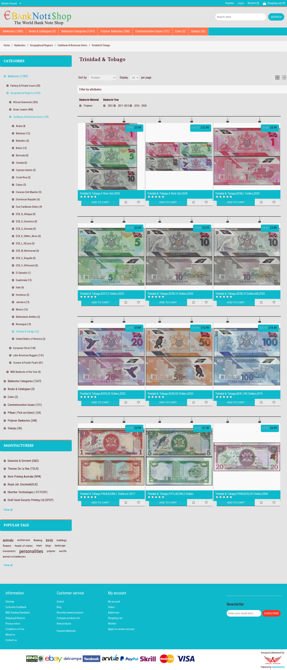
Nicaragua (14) (23, 324)
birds (49, 540)
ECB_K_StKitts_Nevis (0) (28, 236)
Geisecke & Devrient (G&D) (23, 461)
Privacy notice (12, 623)
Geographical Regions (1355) (25, 93)
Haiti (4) (20, 287)
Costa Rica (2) (23, 177)
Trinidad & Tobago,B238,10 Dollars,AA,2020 (240, 293)
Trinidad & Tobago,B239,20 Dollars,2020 (102, 393)
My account (114, 601)
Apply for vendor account (121, 629)
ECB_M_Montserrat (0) (27, 250)
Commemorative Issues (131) (152, 31)
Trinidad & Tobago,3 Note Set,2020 (100, 193)
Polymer (88, 105)
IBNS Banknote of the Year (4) (25, 371)
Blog (59, 607)
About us (10, 634)
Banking (38, 540)
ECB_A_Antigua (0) (26, 214)
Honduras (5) (22, 294)
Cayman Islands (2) (26, 170)
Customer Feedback (15, 607)
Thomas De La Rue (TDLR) (23, 468)
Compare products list (68, 618)
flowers (7, 545)
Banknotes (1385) (13, 31)
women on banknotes (14, 556)
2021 (110, 105)
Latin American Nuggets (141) (28, 355)
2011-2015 (123, 105)
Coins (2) (180, 31)
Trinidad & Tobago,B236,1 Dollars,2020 (237, 193)
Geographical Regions (41, 45)
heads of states (24, 545)
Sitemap (9, 601)
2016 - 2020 (140, 105)
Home (7, 45)
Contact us (11, 640)
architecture (23, 540)
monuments (9, 551)
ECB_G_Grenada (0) (26, 228)
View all (8, 509)
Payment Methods (66, 630)
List (284, 78)
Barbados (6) (22, 140)
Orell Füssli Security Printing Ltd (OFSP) (30, 500)
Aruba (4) (20, 126)
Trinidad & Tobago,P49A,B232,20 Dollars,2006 (241, 494)
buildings (62, 540)
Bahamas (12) (23, 133)
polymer (51, 551)
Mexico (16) (22, 309)
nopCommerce (278, 667)
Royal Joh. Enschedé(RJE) (23, 484)
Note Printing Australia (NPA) (24, 476)
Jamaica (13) (22, 302)
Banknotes (19, 45)
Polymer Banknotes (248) (115, 31)
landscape (60, 545)
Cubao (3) (21, 184)
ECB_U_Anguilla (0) (26, 258)
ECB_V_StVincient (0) (27, 265)
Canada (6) (21, 162)
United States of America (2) (30, 338)
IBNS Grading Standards (17, 612)
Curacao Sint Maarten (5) (29, 192)
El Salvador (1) (23, 272)
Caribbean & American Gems (72, 45)
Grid (277, 78)
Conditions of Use (14, 629)
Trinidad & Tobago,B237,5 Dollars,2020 (102, 293)
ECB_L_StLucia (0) (25, 243)
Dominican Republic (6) (28, 199)
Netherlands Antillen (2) (28, 316)
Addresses (113, 612)
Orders (111, 607)
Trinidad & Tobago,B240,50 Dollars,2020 (170, 393)
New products (64, 623)
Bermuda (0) (22, 155)
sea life (63, 551)
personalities (31, 551)
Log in (241, 3)
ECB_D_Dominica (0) (26, 221)
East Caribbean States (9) (29, 206)
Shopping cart (115, 618)
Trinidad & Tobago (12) (27, 331)
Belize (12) (21, 148)
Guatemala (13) (24, 280)
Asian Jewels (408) (23, 109)
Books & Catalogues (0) (42, 31)
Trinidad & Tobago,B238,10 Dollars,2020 (170, 293)
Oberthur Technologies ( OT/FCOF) (27, 492)
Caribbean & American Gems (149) (31, 116)
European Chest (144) (24, 348)
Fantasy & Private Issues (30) (25, 85)
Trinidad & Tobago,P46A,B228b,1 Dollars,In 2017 (107, 494)
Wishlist (112, 623)
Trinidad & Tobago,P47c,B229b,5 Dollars (170, 494)
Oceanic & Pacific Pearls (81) (28, 362)
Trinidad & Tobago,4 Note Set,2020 (167, 193)
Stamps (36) (198, 31)
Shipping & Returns (15, 618)
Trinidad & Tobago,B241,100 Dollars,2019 (238, 393)
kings (48, 545)
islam (39, 545)
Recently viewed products (70, 612)
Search (60, 601)
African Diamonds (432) (25, 102)
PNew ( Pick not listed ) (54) (24, 412)
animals (8, 540)
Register (229, 3)
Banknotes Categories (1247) (78, 31)
